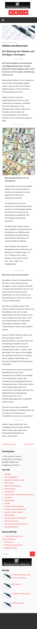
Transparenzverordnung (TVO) (15, 524)
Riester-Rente (9, 515)
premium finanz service (9, 42)
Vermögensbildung (11, 527)
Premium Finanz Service (13, 512)
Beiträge (7, 474)
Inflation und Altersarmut (13, 545)
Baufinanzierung (9, 444)
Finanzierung (9, 492)
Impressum (8, 497)
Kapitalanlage (9, 500)
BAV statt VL (29, 444)
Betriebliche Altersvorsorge (14, 480)
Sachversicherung (11, 521)
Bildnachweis (9, 483)
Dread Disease (9, 489)
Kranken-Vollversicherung (13, 506)
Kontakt (15, 416)
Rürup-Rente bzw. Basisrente (15, 518)
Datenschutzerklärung (12, 486)
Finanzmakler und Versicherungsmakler (19, 495)
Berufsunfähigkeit (10, 477)
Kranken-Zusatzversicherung (15, 509)
